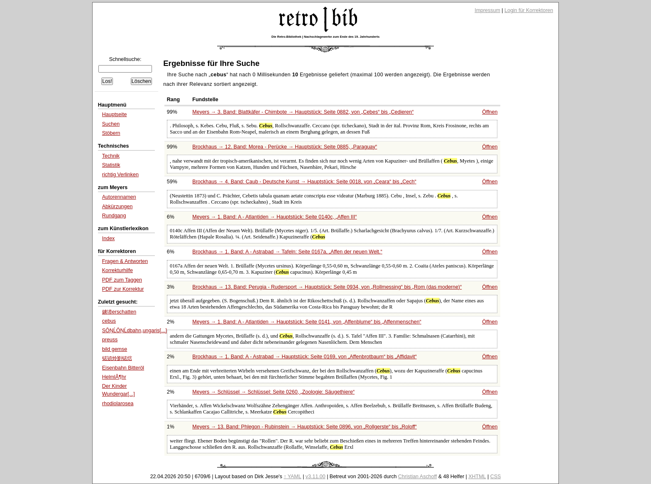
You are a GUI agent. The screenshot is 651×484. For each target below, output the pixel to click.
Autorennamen (119, 197)
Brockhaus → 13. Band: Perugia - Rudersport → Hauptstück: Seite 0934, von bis (327, 287)
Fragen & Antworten (125, 261)
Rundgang (114, 216)
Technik (111, 156)
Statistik (111, 165)
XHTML (477, 476)
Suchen (111, 124)
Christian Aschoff (417, 476)
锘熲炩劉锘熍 (117, 358)
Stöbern (111, 133)
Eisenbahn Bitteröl (123, 368)
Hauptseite (114, 114)
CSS (495, 476)
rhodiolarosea (118, 403)
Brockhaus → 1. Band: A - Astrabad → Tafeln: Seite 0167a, (287, 252)
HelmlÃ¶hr (114, 377)
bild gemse (114, 349)
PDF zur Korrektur (123, 289)
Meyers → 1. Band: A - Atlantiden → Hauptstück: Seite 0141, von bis (306, 322)
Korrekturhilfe (117, 270)
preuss (109, 340)
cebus (109, 321)
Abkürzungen (117, 206)
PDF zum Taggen (122, 280)
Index (108, 238)
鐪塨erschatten (119, 312)
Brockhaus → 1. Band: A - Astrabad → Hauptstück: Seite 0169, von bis (304, 357)
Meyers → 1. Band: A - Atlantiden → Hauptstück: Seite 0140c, (274, 217)
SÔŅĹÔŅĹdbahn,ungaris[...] (134, 330)
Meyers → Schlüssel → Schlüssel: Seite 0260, (273, 392)
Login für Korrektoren (528, 10)
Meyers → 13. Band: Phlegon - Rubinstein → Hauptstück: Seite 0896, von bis (304, 427)
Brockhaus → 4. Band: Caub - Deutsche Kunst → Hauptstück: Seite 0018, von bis (304, 182)
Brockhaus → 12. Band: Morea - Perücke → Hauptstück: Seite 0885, (284, 147)
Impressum (487, 10)
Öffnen (489, 112)
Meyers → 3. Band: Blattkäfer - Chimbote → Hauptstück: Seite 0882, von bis (303, 112)
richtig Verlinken (120, 175)
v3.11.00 (316, 476)
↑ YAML (292, 476)
